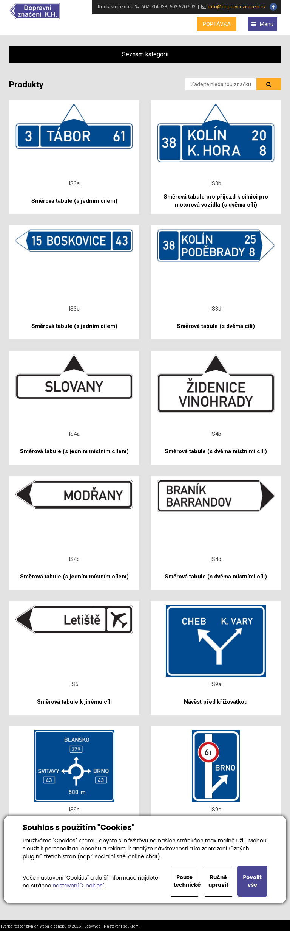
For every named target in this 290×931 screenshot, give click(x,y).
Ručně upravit (218, 881)
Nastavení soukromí (122, 926)
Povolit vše (252, 881)
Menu (262, 24)
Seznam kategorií (145, 54)
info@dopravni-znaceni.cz (236, 6)
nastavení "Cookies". (78, 885)
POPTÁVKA (217, 24)
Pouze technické (187, 881)
